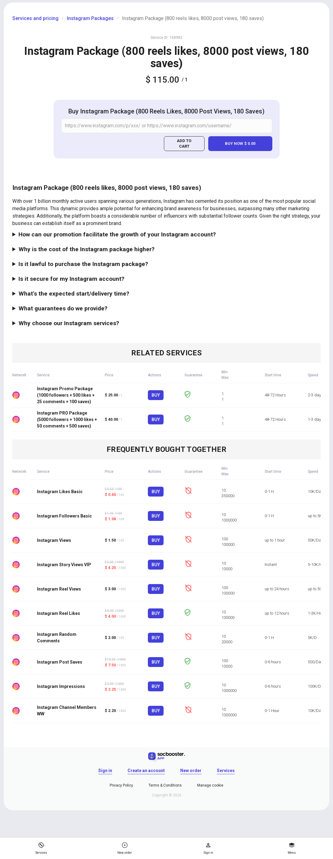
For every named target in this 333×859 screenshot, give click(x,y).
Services (226, 770)
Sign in (105, 770)
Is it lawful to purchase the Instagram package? (83, 264)
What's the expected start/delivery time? (73, 293)
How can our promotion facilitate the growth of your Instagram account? (117, 234)
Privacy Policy (121, 785)
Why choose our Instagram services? (68, 323)
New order (190, 770)
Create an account (146, 770)
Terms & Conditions (165, 785)
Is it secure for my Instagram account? (71, 278)
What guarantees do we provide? (63, 308)
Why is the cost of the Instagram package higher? (86, 249)
